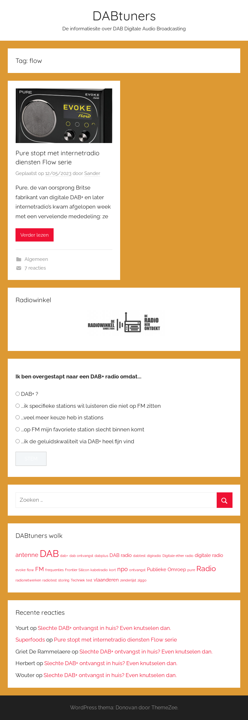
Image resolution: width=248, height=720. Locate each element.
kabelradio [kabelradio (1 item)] (99, 570)
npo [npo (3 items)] (122, 569)
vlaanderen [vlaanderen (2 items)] (106, 579)
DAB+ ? (29, 394)
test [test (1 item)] (89, 580)
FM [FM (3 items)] (39, 569)
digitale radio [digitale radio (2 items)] (209, 555)
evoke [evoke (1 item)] (21, 570)
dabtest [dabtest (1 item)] (139, 556)
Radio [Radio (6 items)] (206, 568)
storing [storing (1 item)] (63, 580)
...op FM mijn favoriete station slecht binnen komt (82, 429)
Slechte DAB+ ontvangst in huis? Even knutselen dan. (104, 628)
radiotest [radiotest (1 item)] (49, 580)
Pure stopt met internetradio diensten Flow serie (115, 639)
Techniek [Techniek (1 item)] (78, 580)
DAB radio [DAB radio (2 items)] (120, 555)
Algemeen (36, 259)
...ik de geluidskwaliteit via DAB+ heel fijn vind (77, 441)
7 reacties (35, 268)
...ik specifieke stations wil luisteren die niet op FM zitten (91, 406)
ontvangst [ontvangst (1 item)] (137, 570)
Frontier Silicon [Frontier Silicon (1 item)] (77, 570)
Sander (92, 173)
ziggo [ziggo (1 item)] (142, 580)
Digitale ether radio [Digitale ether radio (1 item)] (177, 556)
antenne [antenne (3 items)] (27, 554)
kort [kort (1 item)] (112, 570)
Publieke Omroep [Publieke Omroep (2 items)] (166, 569)
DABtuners (124, 15)
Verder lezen (34, 235)
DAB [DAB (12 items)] (49, 553)
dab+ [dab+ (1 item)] (64, 556)
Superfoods (30, 639)
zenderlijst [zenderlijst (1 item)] (128, 580)
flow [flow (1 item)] (30, 570)
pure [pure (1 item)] (191, 570)
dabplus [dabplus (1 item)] (101, 556)
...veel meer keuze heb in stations (62, 417)
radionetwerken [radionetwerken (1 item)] (28, 580)
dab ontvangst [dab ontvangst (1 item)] (81, 556)
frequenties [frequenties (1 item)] (54, 570)
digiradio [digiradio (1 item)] (154, 556)
